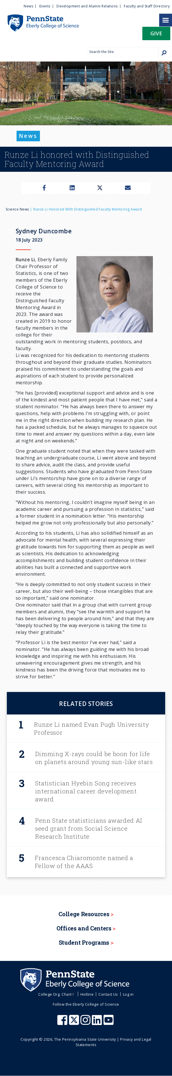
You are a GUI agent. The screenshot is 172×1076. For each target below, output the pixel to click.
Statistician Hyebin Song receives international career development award (86, 791)
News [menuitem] (28, 6)
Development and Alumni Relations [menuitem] (87, 6)
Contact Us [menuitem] (108, 994)
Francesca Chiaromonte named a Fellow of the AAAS (84, 862)
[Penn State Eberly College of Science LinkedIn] (97, 1022)
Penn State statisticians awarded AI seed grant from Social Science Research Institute (88, 828)
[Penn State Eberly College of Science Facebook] (63, 1022)
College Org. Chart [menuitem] (57, 994)
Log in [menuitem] (128, 994)
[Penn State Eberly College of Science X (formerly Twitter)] (74, 1022)
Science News (17, 209)
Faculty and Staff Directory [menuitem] (147, 6)
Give (156, 33)
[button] (156, 35)
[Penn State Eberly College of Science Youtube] (109, 1022)
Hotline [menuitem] (87, 994)
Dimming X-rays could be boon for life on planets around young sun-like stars (94, 758)
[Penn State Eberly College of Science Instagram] (86, 1022)
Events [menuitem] (44, 6)
